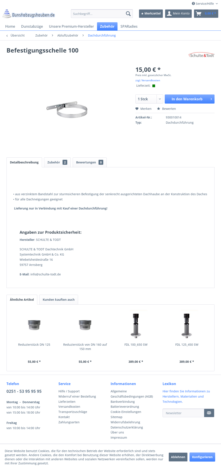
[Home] (10, 26)
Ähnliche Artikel (22, 299)
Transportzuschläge (72, 412)
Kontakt (64, 417)
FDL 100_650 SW (135, 344)
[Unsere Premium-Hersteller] (71, 26)
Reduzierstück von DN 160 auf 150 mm (85, 346)
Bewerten (166, 109)
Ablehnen (178, 457)
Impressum (119, 437)
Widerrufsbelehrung (125, 422)
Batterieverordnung (125, 406)
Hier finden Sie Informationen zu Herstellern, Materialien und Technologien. (186, 396)
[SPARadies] (129, 26)
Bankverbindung (123, 402)
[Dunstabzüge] (32, 26)
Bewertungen (89, 162)
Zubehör (57, 162)
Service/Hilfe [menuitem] (203, 4)
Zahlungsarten (69, 422)
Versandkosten (69, 406)
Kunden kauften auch (59, 299)
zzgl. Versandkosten (147, 80)
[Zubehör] (107, 26)
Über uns (117, 432)
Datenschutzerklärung (127, 427)
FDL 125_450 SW (186, 344)
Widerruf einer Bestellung (77, 396)
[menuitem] (102, 13)
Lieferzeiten (66, 402)
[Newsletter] (183, 413)
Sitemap (116, 417)
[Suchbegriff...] (102, 13)
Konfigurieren (202, 457)
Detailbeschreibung (24, 162)
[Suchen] (128, 13)
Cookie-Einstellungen (126, 412)
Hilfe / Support (69, 391)
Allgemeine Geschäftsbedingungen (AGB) (132, 393)
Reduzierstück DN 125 (34, 344)
